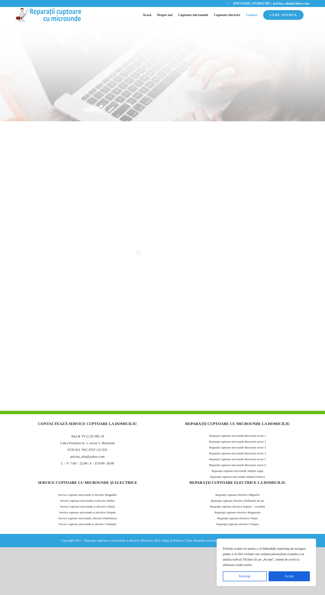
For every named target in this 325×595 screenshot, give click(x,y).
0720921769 (261, 3)
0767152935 (239, 3)
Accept (289, 576)
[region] (266, 562)
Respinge (245, 576)
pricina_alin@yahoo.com (291, 3)
